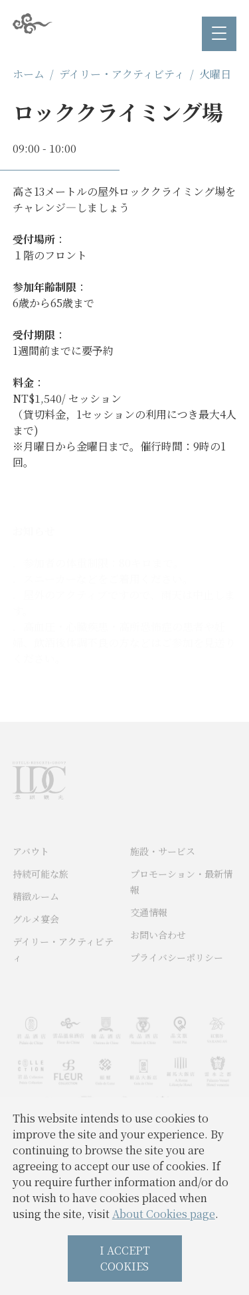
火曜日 (215, 74)
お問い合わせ (158, 953)
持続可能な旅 (40, 892)
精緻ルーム (36, 914)
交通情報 (148, 930)
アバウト (31, 869)
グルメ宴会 (36, 937)
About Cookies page (163, 1213)
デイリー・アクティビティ (122, 74)
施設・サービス (162, 869)
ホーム (28, 74)
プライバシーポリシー (176, 976)
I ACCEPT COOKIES (125, 1258)
